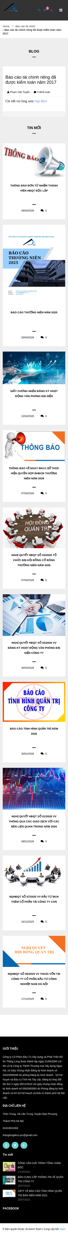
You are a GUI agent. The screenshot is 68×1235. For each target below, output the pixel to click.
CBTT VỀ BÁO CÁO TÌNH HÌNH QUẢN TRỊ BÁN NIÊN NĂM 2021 (40, 1193)
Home (6, 26)
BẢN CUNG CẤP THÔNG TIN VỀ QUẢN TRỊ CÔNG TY (40, 1179)
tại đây (41, 101)
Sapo (62, 1229)
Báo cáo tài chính (25, 26)
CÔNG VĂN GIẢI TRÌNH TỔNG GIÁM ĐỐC (39, 1165)
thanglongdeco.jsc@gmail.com (20, 1135)
